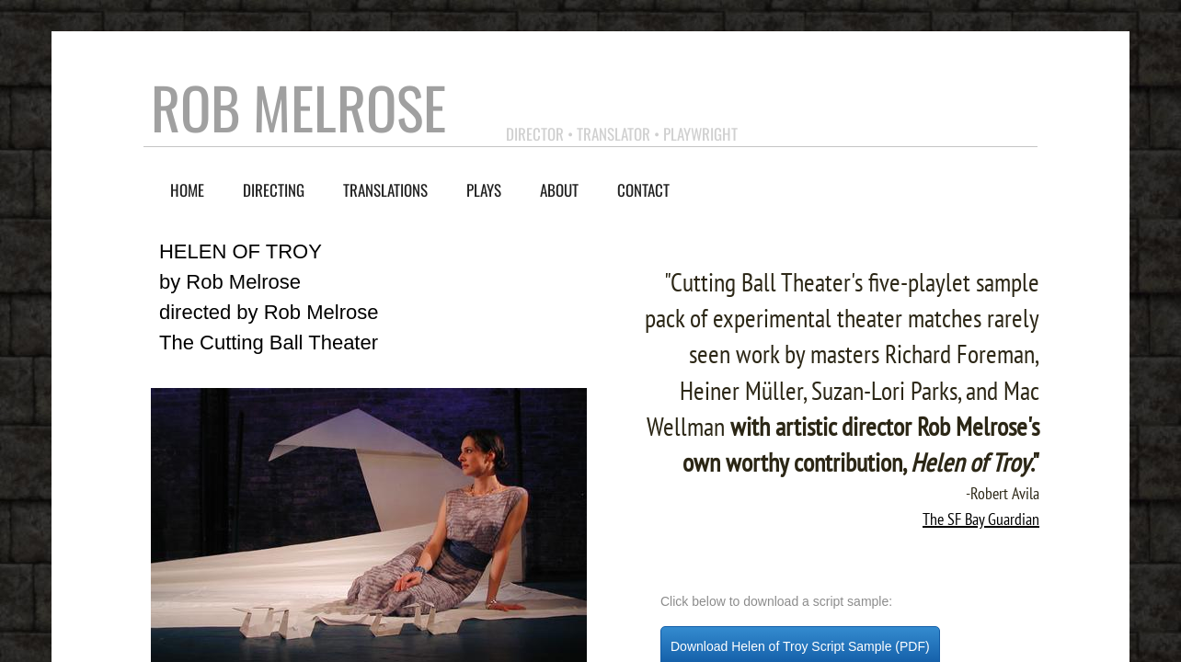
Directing (273, 189)
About (559, 189)
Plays (483, 189)
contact (643, 189)
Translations (385, 189)
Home (187, 189)
